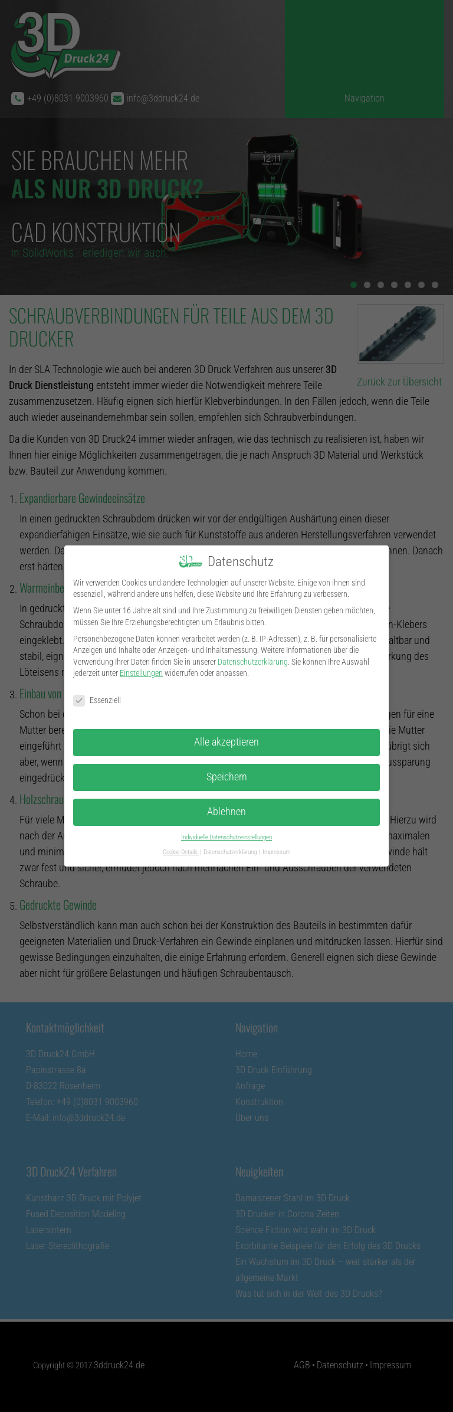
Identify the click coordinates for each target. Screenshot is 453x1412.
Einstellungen (141, 673)
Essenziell (97, 700)
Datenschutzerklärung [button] (230, 852)
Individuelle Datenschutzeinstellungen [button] (226, 837)
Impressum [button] (276, 852)
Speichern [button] (226, 777)
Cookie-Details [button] (181, 852)
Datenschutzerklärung (253, 661)
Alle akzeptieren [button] (226, 742)
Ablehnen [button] (226, 812)
